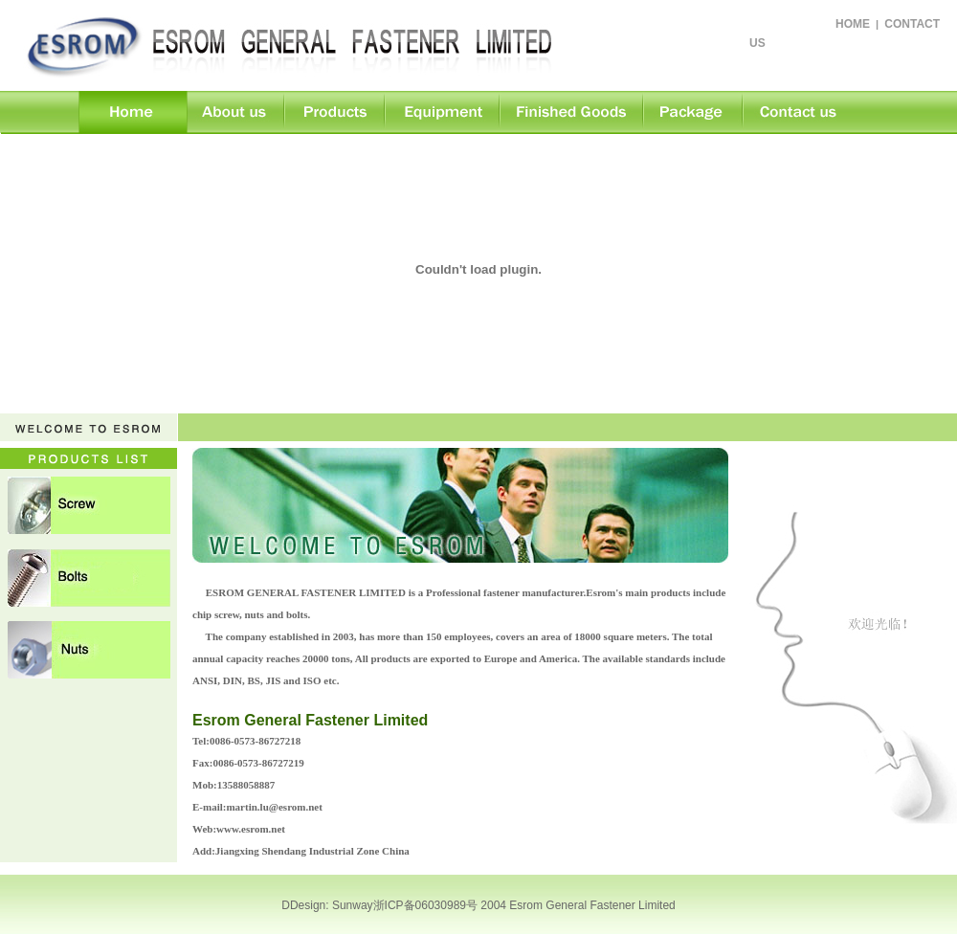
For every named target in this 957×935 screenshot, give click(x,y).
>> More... (689, 701)
